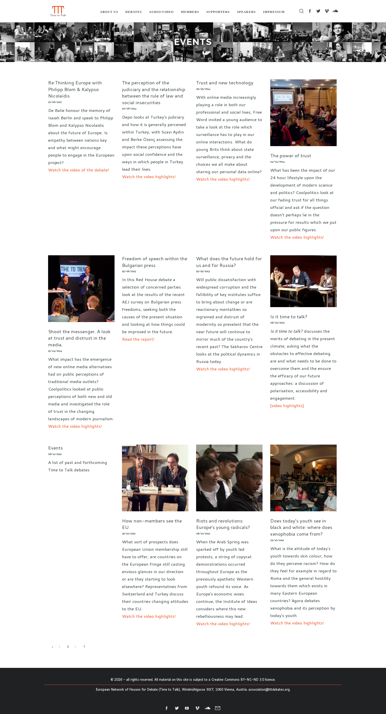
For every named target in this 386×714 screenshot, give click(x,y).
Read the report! (138, 339)
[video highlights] (287, 405)
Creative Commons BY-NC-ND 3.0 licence (243, 679)
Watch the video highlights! (149, 176)
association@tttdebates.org (269, 689)
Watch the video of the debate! (78, 170)
